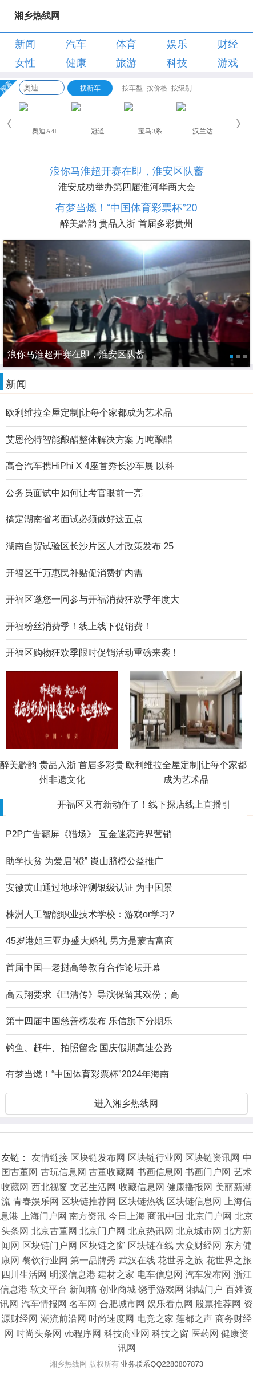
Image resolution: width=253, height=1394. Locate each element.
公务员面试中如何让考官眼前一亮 (74, 493)
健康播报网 (189, 1187)
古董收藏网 (111, 1172)
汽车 (76, 44)
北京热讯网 (151, 1231)
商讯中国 (165, 1216)
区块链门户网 (49, 1245)
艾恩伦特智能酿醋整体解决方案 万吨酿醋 (89, 439)
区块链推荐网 (88, 1201)
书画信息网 (160, 1172)
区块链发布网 (97, 1158)
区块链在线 (151, 1245)
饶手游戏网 (161, 1289)
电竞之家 (155, 1319)
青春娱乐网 (36, 1201)
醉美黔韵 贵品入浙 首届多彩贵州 (126, 224)
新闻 (25, 44)
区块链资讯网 (212, 1158)
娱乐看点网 (170, 1304)
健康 (76, 63)
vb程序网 (83, 1333)
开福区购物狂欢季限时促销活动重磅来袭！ (92, 652)
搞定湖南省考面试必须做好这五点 (74, 519)
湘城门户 (204, 1289)
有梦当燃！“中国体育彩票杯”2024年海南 (87, 1074)
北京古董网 (54, 1231)
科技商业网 (127, 1333)
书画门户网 (208, 1172)
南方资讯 (87, 1216)
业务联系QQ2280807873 (162, 1364)
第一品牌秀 (93, 1260)
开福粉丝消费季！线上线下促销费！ (79, 626)
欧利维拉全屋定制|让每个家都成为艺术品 (89, 413)
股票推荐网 (218, 1304)
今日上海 (127, 1216)
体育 (126, 44)
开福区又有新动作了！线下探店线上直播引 (144, 804)
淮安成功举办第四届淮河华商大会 (126, 187)
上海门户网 (44, 1216)
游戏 (228, 63)
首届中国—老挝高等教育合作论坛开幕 (83, 967)
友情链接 (49, 1158)
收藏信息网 (141, 1187)
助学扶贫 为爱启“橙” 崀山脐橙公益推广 (84, 861)
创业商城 (117, 1289)
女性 (25, 63)
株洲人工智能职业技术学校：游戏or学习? (90, 914)
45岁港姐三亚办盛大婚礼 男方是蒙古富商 (90, 941)
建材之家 (116, 1274)
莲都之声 (194, 1319)
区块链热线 (141, 1201)
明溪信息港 (72, 1274)
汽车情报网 (44, 1304)
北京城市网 (199, 1231)
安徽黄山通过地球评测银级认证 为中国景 (89, 887)
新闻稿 (83, 1289)
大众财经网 (199, 1245)
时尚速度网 (111, 1319)
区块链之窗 (102, 1245)
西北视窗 (49, 1187)
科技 (177, 63)
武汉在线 (137, 1260)
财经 (228, 44)
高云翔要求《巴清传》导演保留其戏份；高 (92, 994)
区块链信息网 (194, 1201)
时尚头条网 (39, 1333)
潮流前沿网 (63, 1319)
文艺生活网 (93, 1187)
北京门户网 (209, 1216)
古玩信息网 (63, 1172)
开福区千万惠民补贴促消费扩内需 (74, 573)
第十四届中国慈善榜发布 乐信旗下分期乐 (89, 1021)
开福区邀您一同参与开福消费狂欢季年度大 (92, 599)
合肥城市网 (122, 1304)
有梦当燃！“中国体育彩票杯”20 (126, 208)
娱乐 (177, 44)
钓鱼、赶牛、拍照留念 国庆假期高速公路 (89, 1048)
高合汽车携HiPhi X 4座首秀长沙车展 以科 (90, 466)
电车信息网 (160, 1274)
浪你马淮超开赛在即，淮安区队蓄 (127, 171)
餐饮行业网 (45, 1260)
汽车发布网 (208, 1274)
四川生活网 (24, 1274)
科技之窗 (170, 1333)
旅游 (126, 63)
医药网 (205, 1333)
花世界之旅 (180, 1260)
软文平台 (48, 1289)
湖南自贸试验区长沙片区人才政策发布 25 (90, 546)
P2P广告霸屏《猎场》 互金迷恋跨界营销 (89, 834)
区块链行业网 (155, 1158)
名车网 (83, 1304)
